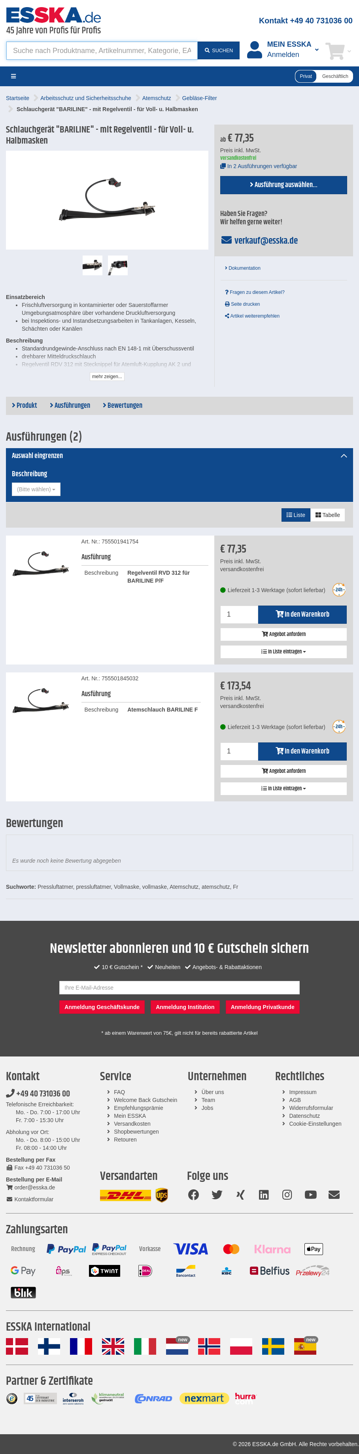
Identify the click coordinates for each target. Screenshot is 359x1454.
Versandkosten (132, 1124)
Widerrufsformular (311, 1108)
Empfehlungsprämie (138, 1108)
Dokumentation (243, 268)
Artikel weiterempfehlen (252, 316)
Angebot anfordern (284, 634)
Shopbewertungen (136, 1131)
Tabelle (328, 515)
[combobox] (36, 489)
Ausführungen (70, 405)
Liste (296, 515)
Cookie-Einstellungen (315, 1124)
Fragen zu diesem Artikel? (255, 292)
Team (208, 1100)
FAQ (119, 1092)
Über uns (213, 1092)
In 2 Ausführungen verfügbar (258, 166)
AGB (295, 1100)
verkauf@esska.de (259, 241)
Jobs (208, 1108)
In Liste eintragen (283, 651)
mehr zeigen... (107, 376)
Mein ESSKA (130, 1116)
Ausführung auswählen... (283, 185)
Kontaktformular (29, 1199)
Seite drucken (242, 304)
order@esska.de (30, 1187)
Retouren (125, 1139)
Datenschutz (304, 1116)
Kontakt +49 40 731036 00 (306, 20)
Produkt (24, 405)
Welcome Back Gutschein (145, 1100)
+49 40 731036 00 (38, 1094)
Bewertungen (122, 405)
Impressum (302, 1092)
